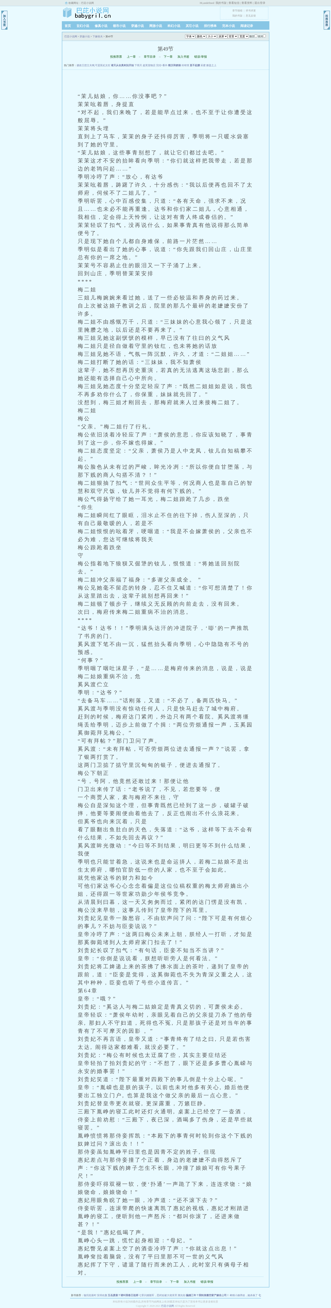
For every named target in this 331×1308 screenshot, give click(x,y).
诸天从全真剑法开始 (122, 65)
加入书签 (183, 56)
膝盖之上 (211, 65)
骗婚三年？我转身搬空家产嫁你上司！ (207, 1295)
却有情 (185, 65)
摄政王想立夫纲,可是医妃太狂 (93, 65)
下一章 (168, 56)
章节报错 (237, 10)
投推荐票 (116, 56)
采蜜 (203, 65)
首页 (68, 26)
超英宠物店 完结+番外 (155, 65)
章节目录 (150, 56)
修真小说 (101, 26)
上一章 (131, 56)
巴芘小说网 (87, 2)
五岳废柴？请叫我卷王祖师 (123, 1295)
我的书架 (221, 2)
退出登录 (259, 2)
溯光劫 (181, 1295)
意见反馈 (251, 15)
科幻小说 (174, 26)
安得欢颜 (102, 1295)
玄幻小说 (82, 26)
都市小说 (119, 26)
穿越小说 (137, 26)
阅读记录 (246, 26)
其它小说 (192, 26)
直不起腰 (195, 65)
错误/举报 (200, 56)
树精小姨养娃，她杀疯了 (244, 1295)
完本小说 (228, 26)
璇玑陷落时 (90, 1295)
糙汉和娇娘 (174, 65)
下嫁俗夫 (98, 36)
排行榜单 (210, 26)
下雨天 (138, 65)
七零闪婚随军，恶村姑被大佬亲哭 (158, 1295)
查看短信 (234, 2)
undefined (208, 2)
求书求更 (251, 10)
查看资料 (246, 2)
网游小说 (155, 26)
